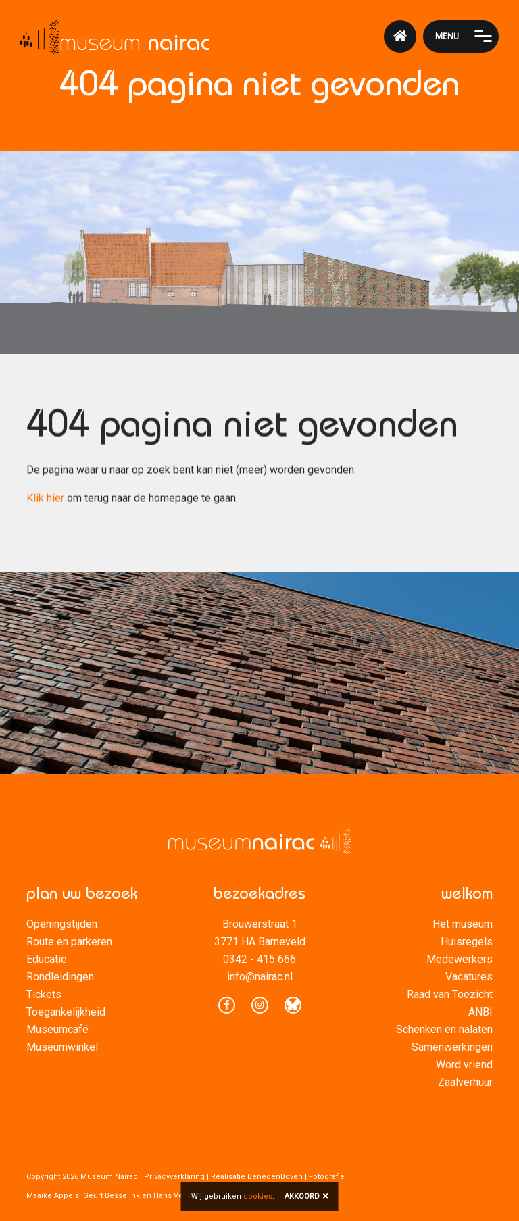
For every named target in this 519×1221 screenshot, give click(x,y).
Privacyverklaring (174, 1176)
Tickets (43, 994)
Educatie (46, 959)
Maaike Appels (52, 1195)
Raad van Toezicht (450, 994)
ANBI (480, 1011)
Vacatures (469, 976)
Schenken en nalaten (444, 1029)
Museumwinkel (62, 1047)
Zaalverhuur (465, 1082)
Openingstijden (61, 924)
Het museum (462, 924)
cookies (257, 1196)
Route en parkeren (69, 941)
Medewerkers (459, 959)
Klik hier (45, 499)
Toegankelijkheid (65, 1011)
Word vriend (464, 1064)
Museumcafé (57, 1029)
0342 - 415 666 (259, 959)
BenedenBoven (275, 1176)
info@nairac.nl (260, 976)
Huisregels (467, 941)
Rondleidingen (60, 976)
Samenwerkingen (452, 1047)
